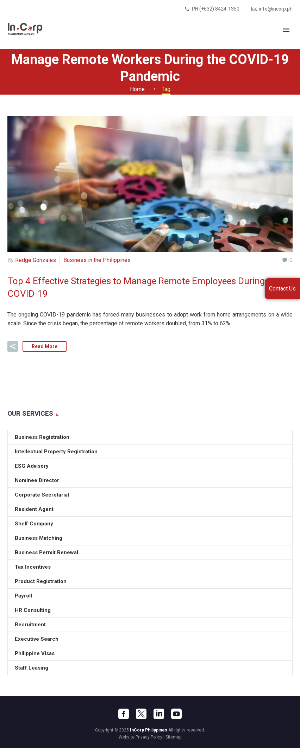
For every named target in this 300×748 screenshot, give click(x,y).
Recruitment (30, 624)
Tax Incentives (33, 567)
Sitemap (173, 737)
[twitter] (141, 714)
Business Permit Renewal (46, 552)
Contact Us (282, 288)
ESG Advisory (32, 466)
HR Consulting (33, 610)
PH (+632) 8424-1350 (215, 9)
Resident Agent (34, 509)
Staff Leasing (31, 668)
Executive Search (36, 639)
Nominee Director (37, 480)
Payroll (23, 596)
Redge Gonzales (35, 260)
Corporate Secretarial (42, 495)
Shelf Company (34, 523)
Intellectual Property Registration (56, 451)
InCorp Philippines (148, 730)
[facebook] (123, 714)
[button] (12, 346)
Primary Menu (286, 30)
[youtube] (176, 714)
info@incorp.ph (276, 9)
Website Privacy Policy (140, 737)
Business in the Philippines (97, 260)
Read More (44, 346)
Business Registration (42, 437)
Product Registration (41, 581)
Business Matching (38, 538)
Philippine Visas (35, 653)
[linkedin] (159, 714)
